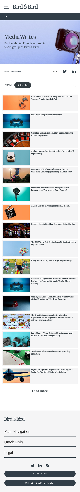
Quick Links (13, 442)
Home (6, 71)
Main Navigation (17, 431)
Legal (8, 452)
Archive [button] (8, 84)
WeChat (47, 466)
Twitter (65, 71)
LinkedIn (74, 71)
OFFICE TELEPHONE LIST (40, 482)
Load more (40, 391)
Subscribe (22, 85)
